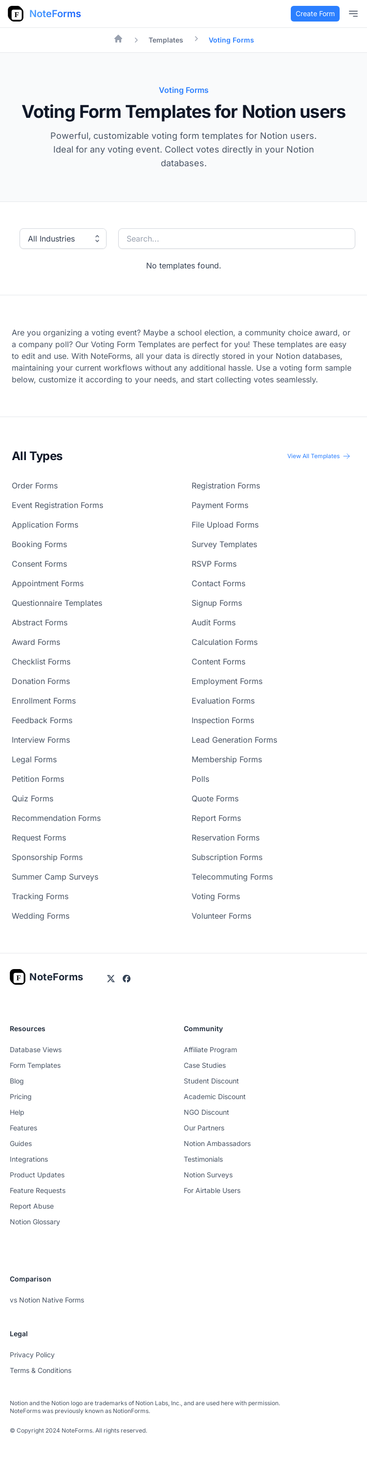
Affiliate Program (210, 1049)
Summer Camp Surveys (55, 877)
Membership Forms (227, 759)
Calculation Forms (225, 642)
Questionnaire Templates (57, 603)
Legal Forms (34, 759)
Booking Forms (39, 544)
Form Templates (35, 1065)
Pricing (21, 1096)
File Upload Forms (225, 525)
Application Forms (45, 525)
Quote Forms (215, 798)
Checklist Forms (41, 661)
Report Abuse (32, 1206)
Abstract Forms (39, 622)
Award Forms (36, 642)
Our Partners (204, 1128)
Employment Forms (227, 681)
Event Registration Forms (57, 505)
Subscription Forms (227, 857)
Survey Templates (224, 544)
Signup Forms (217, 603)
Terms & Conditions (40, 1370)
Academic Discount (215, 1096)
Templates (166, 40)
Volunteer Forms (221, 916)
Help (17, 1112)
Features (23, 1128)
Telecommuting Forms (232, 877)
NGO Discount (206, 1112)
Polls (200, 779)
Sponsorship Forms (47, 857)
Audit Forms (214, 622)
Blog (17, 1081)
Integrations (29, 1159)
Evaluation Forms (223, 701)
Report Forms (216, 818)
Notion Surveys (208, 1175)
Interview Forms (41, 740)
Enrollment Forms (44, 701)
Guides (21, 1143)
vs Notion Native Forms (47, 1300)
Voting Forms (216, 896)
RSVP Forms (214, 564)
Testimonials (203, 1159)
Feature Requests (37, 1190)
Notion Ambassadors (217, 1143)
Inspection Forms (223, 720)
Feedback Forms (42, 720)
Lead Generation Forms (234, 740)
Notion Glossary (35, 1221)
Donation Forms (41, 681)
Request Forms (39, 837)
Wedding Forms (40, 916)
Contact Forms (218, 583)
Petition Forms (38, 779)
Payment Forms (220, 505)
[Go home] (47, 977)
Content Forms (218, 661)
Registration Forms (226, 485)
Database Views (36, 1049)
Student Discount (211, 1081)
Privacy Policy (32, 1354)
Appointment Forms (48, 583)
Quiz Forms (32, 798)
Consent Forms (39, 564)
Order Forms (35, 485)
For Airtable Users (212, 1190)
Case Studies (205, 1065)
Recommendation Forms (56, 818)
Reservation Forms (225, 837)
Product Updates (37, 1175)
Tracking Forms (40, 896)
